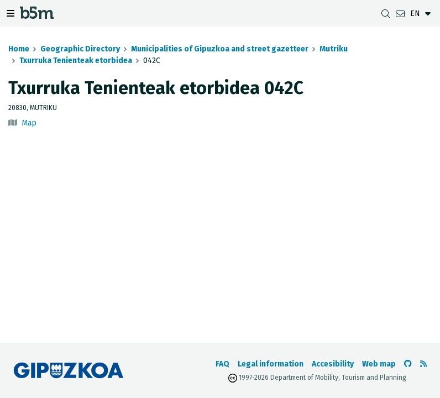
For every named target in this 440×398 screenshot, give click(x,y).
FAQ (222, 364)
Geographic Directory (80, 49)
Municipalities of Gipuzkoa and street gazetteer (219, 49)
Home (18, 49)
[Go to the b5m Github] (408, 364)
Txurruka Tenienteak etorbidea (75, 60)
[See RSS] (423, 364)
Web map (379, 364)
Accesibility (333, 364)
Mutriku (333, 49)
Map (29, 123)
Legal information (270, 364)
